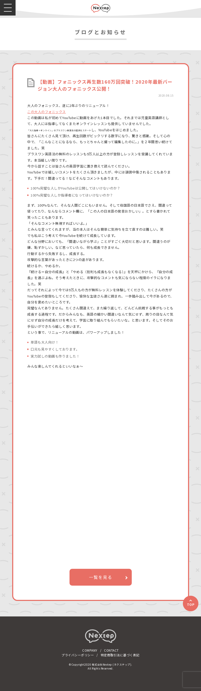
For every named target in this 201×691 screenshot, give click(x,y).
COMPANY (90, 650)
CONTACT (111, 650)
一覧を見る (100, 577)
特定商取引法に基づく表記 (120, 655)
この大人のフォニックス (46, 111)
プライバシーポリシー (77, 655)
